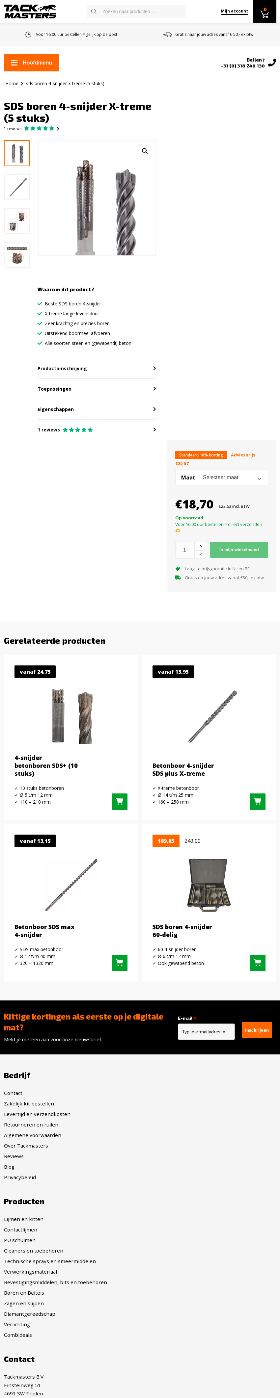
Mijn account (234, 11)
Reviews (14, 1161)
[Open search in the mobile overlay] (136, 11)
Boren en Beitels (164, 1171)
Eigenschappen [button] (56, 413)
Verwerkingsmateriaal (170, 1150)
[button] (143, 151)
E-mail (192, 1023)
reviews (12, 129)
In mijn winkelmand (239, 553)
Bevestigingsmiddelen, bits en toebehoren (195, 1161)
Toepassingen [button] (55, 393)
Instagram (163, 1268)
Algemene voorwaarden (32, 1140)
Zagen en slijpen (164, 1182)
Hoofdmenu (31, 62)
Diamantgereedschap (169, 1192)
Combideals (158, 1213)
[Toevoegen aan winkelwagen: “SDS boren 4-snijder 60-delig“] (258, 968)
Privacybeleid (20, 1182)
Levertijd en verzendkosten (37, 1119)
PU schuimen (160, 1119)
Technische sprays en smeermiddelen (190, 1140)
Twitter (159, 1279)
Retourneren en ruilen (31, 1129)
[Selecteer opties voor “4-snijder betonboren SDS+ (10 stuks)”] (119, 806)
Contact (13, 1098)
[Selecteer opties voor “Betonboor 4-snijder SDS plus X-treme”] (258, 806)
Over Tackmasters (26, 1150)
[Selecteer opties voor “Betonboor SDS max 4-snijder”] (119, 968)
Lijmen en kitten (163, 1098)
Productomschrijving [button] (63, 372)
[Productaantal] (184, 554)
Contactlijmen (160, 1108)
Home (11, 84)
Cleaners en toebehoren (173, 1129)
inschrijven (257, 1035)
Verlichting (157, 1203)
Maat (188, 481)
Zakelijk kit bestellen (29, 1108)
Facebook (162, 1256)
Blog (9, 1171)
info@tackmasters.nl (46, 1306)
